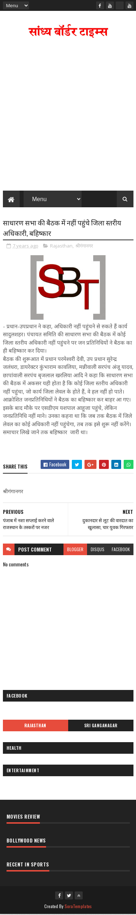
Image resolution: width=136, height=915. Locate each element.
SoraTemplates (78, 907)
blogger (75, 550)
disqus (97, 550)
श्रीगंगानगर (84, 247)
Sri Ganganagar (101, 726)
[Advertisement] (68, 116)
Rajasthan (61, 247)
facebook (121, 550)
